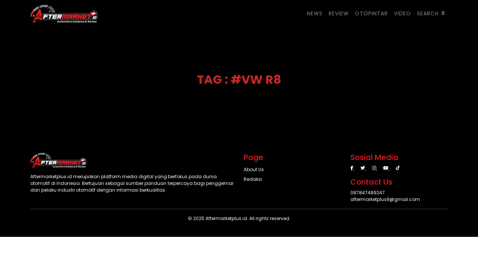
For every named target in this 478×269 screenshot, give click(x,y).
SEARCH (431, 13)
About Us (254, 169)
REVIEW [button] (339, 13)
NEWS (315, 13)
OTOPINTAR (371, 13)
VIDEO (402, 13)
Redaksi (253, 179)
